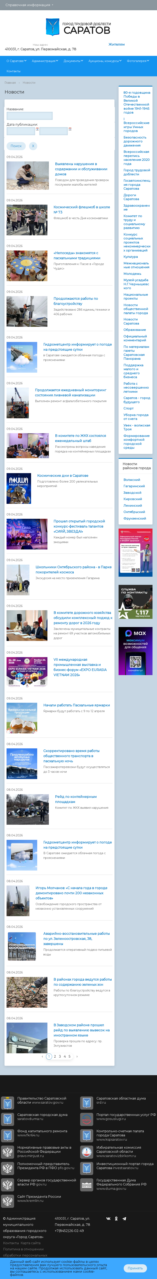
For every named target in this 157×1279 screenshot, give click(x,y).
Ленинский (132, 506)
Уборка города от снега (135, 417)
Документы (72, 61)
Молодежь (132, 274)
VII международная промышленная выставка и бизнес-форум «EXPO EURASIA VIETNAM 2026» (80, 667)
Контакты (13, 71)
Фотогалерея (136, 61)
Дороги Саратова (131, 197)
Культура (130, 257)
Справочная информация (28, 5)
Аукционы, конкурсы (104, 61)
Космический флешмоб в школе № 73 (82, 209)
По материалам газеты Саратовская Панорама (136, 353)
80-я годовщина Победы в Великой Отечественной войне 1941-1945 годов (136, 103)
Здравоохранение (136, 208)
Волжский (131, 480)
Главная (10, 83)
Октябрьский (134, 512)
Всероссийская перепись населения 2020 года (136, 158)
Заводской (132, 493)
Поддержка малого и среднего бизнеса (133, 371)
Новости (29, 83)
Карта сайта (30, 1243)
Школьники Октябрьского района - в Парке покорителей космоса (74, 569)
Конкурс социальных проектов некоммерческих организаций (136, 242)
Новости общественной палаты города (135, 309)
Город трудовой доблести (136, 172)
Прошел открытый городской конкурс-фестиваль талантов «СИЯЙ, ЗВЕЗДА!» (79, 526)
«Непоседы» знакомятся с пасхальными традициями (77, 255)
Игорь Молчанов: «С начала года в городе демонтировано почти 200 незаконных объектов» (71, 893)
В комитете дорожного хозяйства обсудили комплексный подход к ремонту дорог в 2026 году (83, 618)
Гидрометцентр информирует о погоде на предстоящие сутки (77, 347)
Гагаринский (134, 486)
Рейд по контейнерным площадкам (76, 799)
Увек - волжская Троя (136, 427)
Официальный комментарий (135, 338)
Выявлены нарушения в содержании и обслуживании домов (81, 169)
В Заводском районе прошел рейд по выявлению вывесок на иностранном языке (82, 1030)
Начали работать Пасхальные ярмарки (76, 705)
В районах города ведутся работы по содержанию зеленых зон (83, 982)
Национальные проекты (135, 297)
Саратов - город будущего (136, 400)
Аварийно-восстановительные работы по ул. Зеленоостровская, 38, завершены (76, 939)
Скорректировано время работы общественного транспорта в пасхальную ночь (71, 756)
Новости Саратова (131, 321)
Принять (135, 1268)
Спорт (128, 408)
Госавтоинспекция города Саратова (136, 185)
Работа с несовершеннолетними (136, 388)
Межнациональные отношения (136, 265)
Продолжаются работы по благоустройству (76, 301)
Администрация (43, 61)
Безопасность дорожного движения (134, 141)
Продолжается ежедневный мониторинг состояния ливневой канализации (70, 392)
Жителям (117, 44)
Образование (134, 330)
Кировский (132, 499)
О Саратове (15, 61)
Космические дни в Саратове (62, 476)
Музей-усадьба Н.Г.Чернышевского (136, 284)
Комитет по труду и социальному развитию (134, 222)
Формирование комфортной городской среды (136, 442)
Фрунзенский (134, 518)
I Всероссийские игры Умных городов (136, 125)
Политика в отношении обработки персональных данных (25, 1255)
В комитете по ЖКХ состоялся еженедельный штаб (80, 438)
